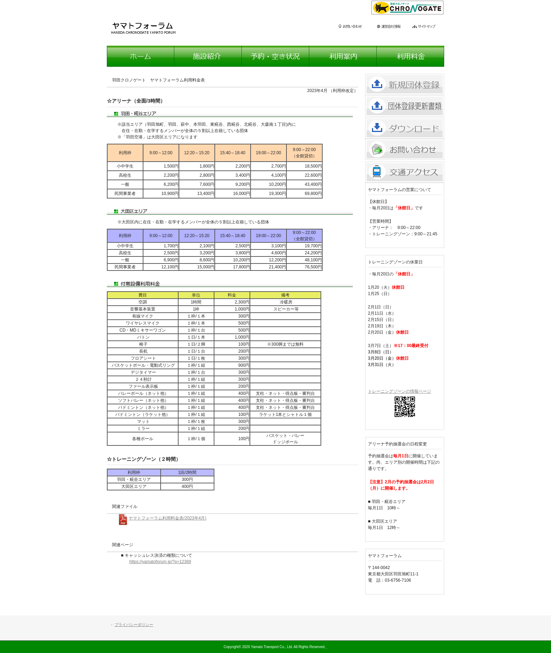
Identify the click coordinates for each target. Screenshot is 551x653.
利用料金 (410, 56)
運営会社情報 (394, 27)
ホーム (140, 56)
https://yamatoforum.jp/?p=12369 (160, 561)
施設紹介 (208, 56)
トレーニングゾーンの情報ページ (399, 391)
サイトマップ (428, 27)
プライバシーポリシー (134, 624)
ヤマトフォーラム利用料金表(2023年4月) (167, 518)
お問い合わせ (356, 27)
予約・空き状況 (275, 56)
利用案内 (343, 56)
